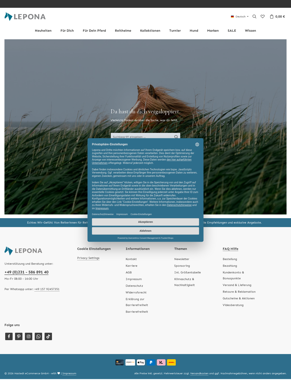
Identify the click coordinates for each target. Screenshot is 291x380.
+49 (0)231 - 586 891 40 (26, 272)
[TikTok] (48, 337)
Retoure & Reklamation (239, 292)
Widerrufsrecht (136, 293)
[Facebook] (9, 337)
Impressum (134, 280)
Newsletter (181, 260)
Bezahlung (230, 266)
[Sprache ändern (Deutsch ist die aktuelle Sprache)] (239, 17)
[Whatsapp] (38, 337)
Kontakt (131, 260)
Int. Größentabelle (187, 273)
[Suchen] (254, 17)
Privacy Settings (88, 259)
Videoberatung (233, 306)
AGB (129, 273)
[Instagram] (28, 337)
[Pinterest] (18, 337)
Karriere (131, 266)
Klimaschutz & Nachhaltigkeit (184, 283)
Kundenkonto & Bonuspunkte (233, 276)
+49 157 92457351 (47, 290)
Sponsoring (182, 266)
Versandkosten (199, 374)
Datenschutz (134, 286)
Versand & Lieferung (237, 286)
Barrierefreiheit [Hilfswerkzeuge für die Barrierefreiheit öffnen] (137, 312)
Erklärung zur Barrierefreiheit (137, 303)
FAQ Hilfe (230, 250)
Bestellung (230, 260)
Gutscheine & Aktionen (239, 299)
